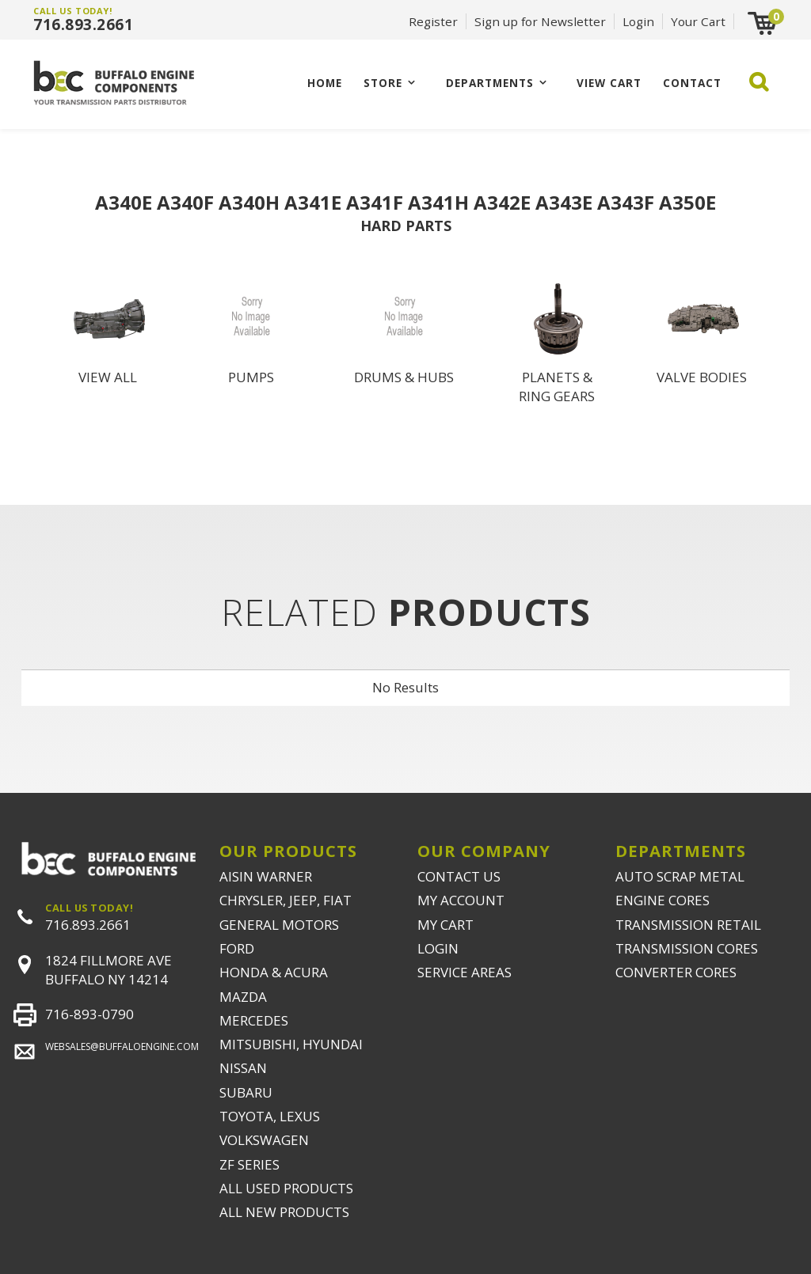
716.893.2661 (83, 24)
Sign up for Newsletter (540, 21)
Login (638, 21)
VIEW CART (609, 82)
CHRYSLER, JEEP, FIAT (285, 900)
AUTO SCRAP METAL (679, 876)
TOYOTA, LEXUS (269, 1116)
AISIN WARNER (265, 876)
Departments (490, 82)
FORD (236, 948)
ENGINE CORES (662, 900)
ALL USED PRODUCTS (286, 1188)
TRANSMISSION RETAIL (688, 925)
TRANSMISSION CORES (686, 948)
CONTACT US (459, 876)
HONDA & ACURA (273, 972)
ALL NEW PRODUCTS (284, 1212)
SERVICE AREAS (464, 972)
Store (383, 82)
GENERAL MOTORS (279, 925)
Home (324, 82)
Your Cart (698, 21)
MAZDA (243, 997)
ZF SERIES (249, 1164)
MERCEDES (253, 1020)
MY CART (445, 925)
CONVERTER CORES (676, 972)
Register (433, 21)
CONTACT (692, 82)
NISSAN (243, 1068)
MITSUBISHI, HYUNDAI (291, 1044)
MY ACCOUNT (460, 900)
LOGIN (438, 948)
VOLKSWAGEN (264, 1140)
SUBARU (245, 1092)
